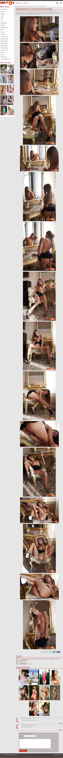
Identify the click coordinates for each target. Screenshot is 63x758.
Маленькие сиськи (4, 47)
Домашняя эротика (4, 38)
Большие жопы (4, 56)
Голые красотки (52, 658)
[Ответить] (60, 723)
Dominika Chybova (24, 660)
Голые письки (31, 658)
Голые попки (37, 658)
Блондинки (3, 13)
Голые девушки (4, 9)
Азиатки (2, 32)
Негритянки (3, 34)
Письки (2, 18)
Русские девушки (4, 36)
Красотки (2, 52)
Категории (18, 3)
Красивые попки (4, 22)
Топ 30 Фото (25, 3)
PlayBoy (2, 29)
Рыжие (2, 16)
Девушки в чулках (4, 50)
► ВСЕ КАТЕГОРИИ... (5, 59)
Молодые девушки (4, 41)
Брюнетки (3, 11)
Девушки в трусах (4, 27)
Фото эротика (9, 756)
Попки (2, 20)
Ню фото (2, 54)
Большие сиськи (4, 45)
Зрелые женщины (4, 43)
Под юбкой (3, 25)
